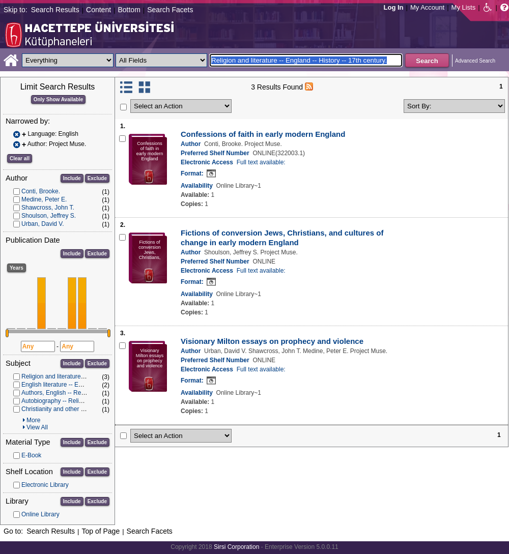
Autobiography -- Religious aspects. (69, 400)
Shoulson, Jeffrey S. (48, 215)
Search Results (55, 10)
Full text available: (261, 162)
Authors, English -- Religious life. (65, 392)
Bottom (129, 10)
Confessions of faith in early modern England (263, 134)
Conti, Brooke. (40, 191)
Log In (394, 7)
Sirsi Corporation (236, 546)
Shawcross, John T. (47, 207)
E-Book (31, 455)
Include (72, 178)
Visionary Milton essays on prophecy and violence (272, 341)
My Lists (463, 7)
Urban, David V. (42, 223)
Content (98, 10)
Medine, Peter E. (44, 199)
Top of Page (100, 531)
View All (37, 427)
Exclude (97, 178)
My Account (427, 7)
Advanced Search (475, 61)
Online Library (40, 514)
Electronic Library (45, 484)
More (33, 420)
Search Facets (170, 10)
